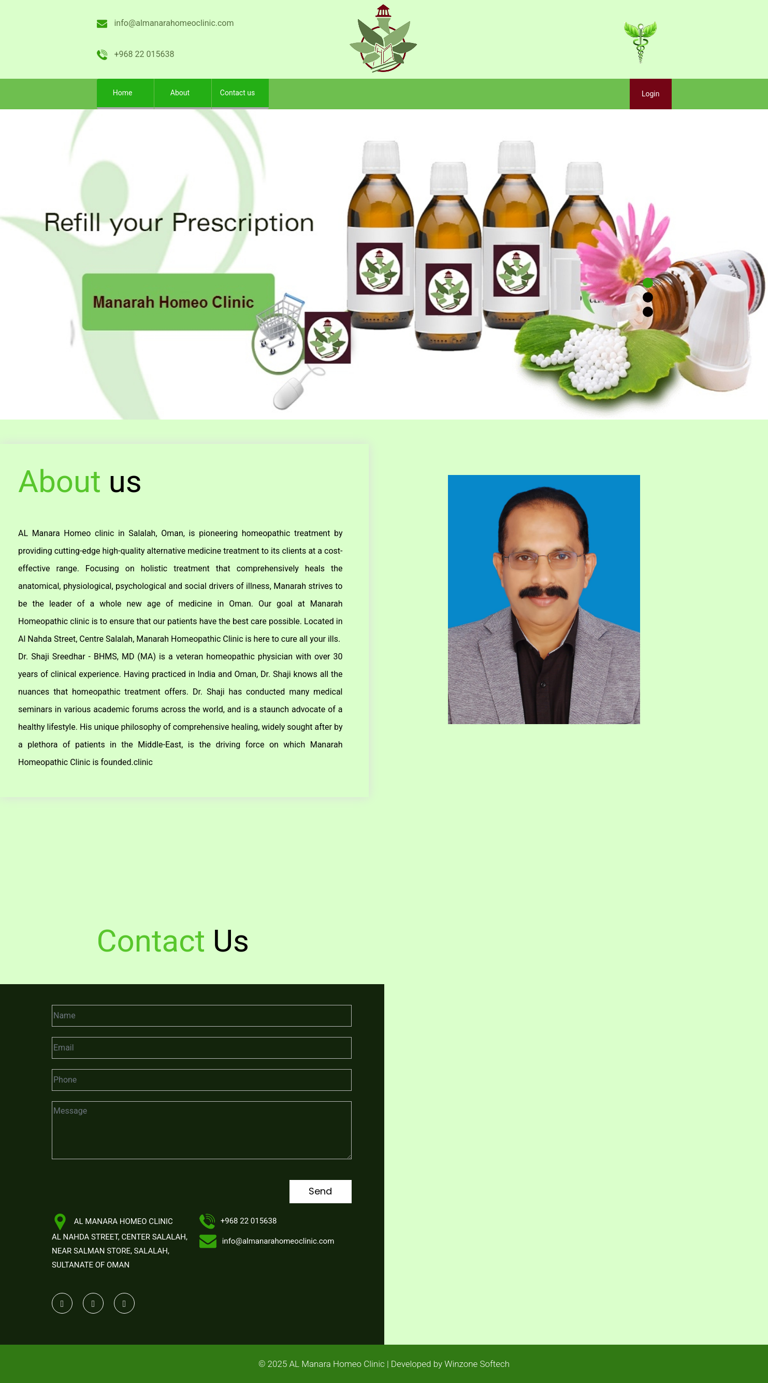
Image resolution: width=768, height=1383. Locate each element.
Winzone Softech (476, 1364)
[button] (57, 264)
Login (651, 94)
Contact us (237, 93)
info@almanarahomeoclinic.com (165, 23)
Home (131, 90)
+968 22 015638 (136, 54)
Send (320, 1191)
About (180, 93)
